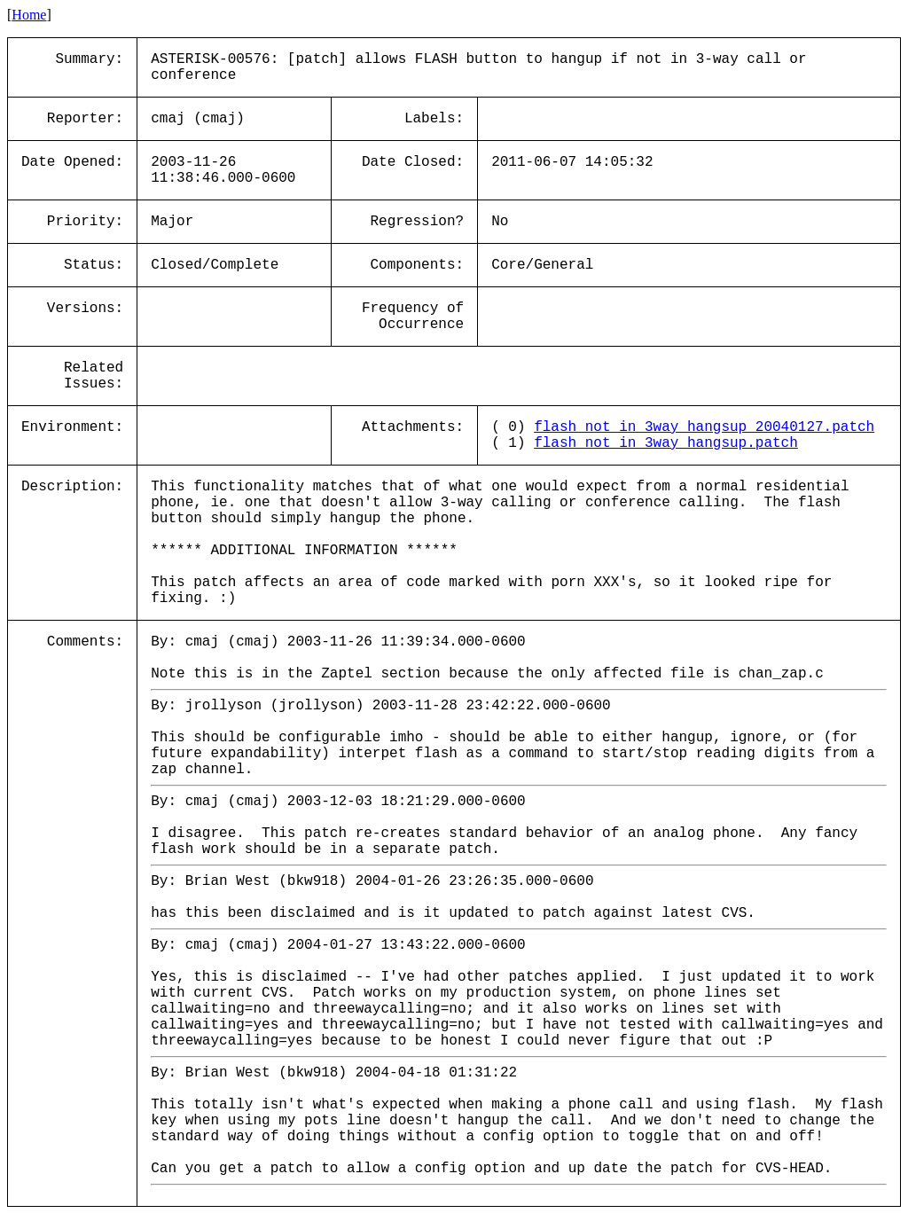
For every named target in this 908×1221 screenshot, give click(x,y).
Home (29, 14)
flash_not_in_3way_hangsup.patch (666, 443)
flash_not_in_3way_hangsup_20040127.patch (704, 427)
